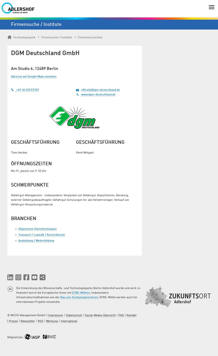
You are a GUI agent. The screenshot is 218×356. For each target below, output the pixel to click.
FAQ (121, 315)
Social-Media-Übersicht (100, 315)
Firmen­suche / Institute (56, 37)
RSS (40, 321)
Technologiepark (21, 37)
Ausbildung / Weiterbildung (36, 240)
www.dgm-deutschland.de (96, 94)
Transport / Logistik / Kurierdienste (41, 234)
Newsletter (28, 321)
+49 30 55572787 (25, 90)
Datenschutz (74, 315)
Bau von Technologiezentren (79, 297)
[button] (10, 277)
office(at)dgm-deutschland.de (100, 90)
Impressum (55, 315)
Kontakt (131, 315)
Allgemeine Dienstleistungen (37, 229)
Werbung (52, 321)
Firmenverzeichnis (90, 37)
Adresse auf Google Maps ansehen (33, 76)
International (69, 321)
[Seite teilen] (42, 277)
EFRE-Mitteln (81, 292)
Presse (13, 321)
